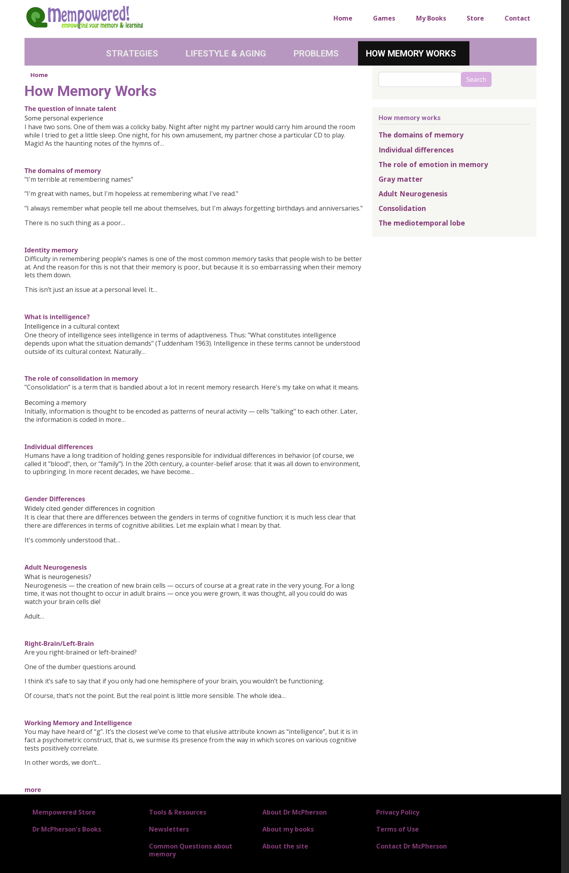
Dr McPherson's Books (66, 829)
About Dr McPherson (294, 812)
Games (384, 18)
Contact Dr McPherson (411, 846)
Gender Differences (54, 499)
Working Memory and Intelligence (78, 723)
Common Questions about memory (190, 850)
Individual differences (58, 446)
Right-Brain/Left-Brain (59, 643)
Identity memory (51, 250)
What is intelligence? (57, 316)
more (32, 789)
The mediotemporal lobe (422, 223)
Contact (517, 18)
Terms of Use (397, 829)
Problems (316, 53)
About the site (285, 846)
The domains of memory (62, 170)
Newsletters (169, 829)
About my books (288, 829)
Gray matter (401, 179)
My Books (431, 18)
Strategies (132, 53)
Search (476, 79)
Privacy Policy (397, 812)
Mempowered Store (64, 812)
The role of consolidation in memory (81, 378)
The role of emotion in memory (433, 164)
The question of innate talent (70, 108)
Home (342, 18)
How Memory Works (411, 53)
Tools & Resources (177, 812)
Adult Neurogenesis (55, 567)
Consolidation (402, 208)
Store (475, 18)
